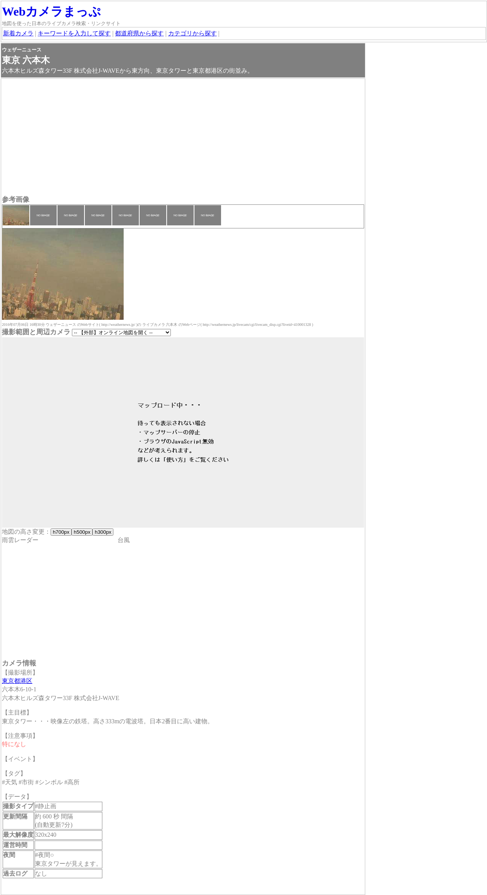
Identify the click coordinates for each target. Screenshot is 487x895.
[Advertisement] (183, 138)
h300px (103, 532)
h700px (61, 532)
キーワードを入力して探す (74, 33)
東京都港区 (17, 681)
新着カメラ (18, 33)
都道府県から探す (139, 33)
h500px (82, 532)
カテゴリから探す (192, 33)
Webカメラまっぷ (51, 11)
